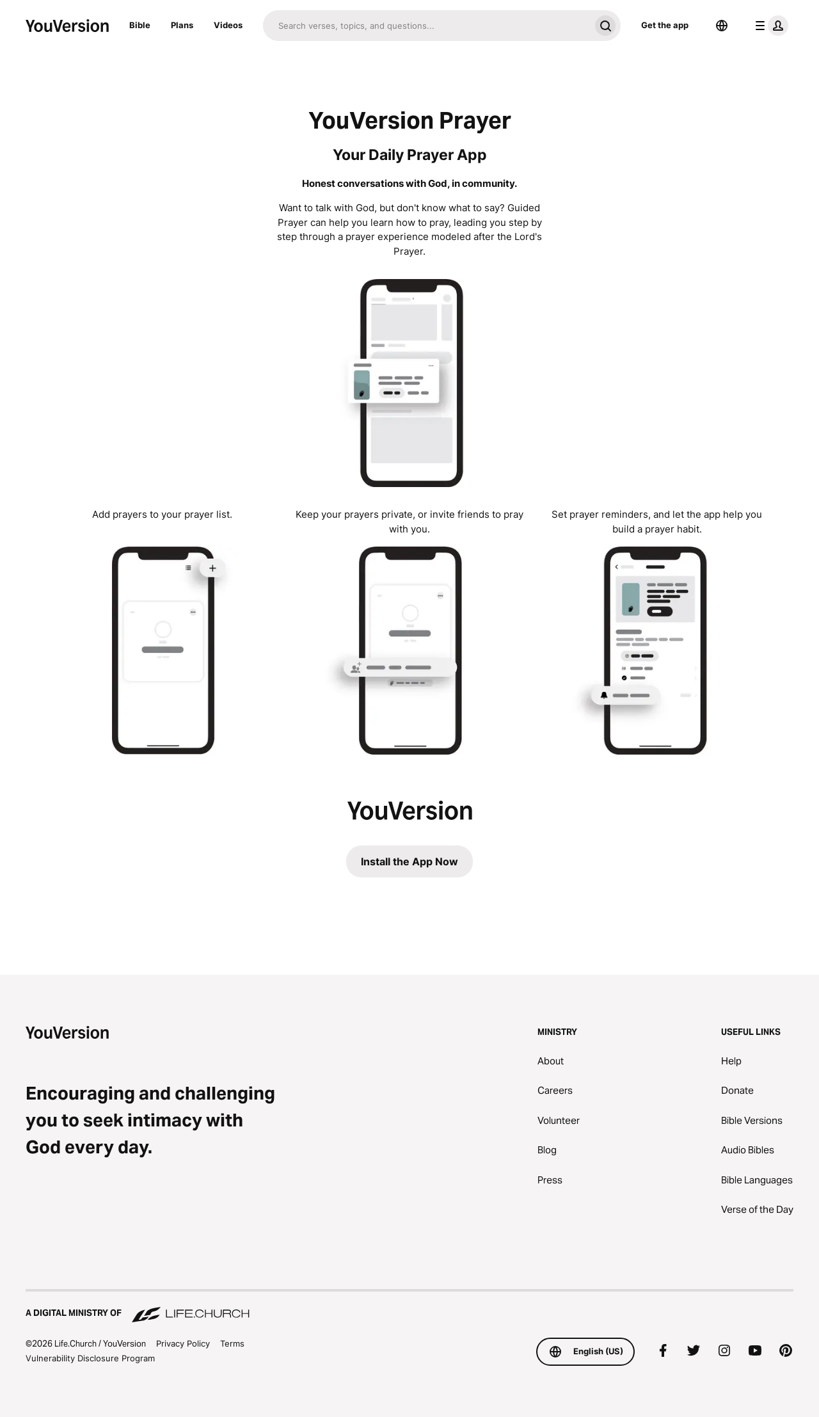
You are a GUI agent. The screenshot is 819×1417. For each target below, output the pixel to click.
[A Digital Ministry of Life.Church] (409, 1307)
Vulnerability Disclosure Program (90, 1358)
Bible (139, 25)
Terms (232, 1343)
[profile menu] (769, 25)
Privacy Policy (183, 1343)
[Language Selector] (722, 25)
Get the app (664, 25)
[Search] (426, 25)
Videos (228, 25)
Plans (182, 25)
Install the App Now (409, 861)
